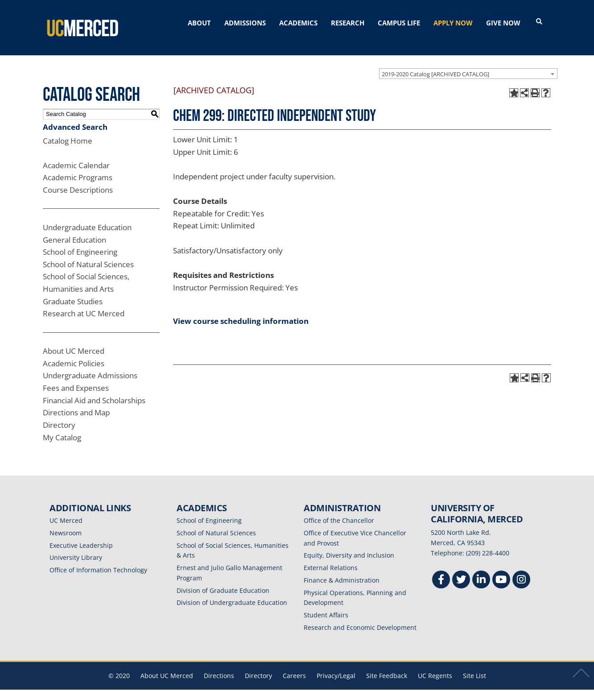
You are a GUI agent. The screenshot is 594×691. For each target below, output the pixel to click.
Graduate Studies (73, 291)
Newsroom (66, 522)
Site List (474, 665)
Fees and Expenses (76, 377)
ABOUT (199, 22)
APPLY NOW (453, 22)
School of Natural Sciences (88, 253)
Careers (294, 665)
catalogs (169, 685)
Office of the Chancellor (339, 510)
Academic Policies (73, 353)
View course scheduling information (241, 310)
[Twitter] (461, 570)
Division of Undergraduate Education (232, 592)
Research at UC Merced (83, 303)
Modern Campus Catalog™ (403, 685)
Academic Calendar (76, 154)
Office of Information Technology (98, 559)
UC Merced (66, 510)
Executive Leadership (81, 534)
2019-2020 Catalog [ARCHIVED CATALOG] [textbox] (435, 63)
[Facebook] (441, 570)
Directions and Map (76, 402)
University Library (76, 547)
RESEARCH (347, 22)
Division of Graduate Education (223, 579)
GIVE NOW (503, 22)
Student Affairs (326, 604)
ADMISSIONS (245, 22)
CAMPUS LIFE (399, 22)
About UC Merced (73, 340)
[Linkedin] (481, 570)
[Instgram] (521, 570)
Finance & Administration (342, 569)
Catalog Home (67, 130)
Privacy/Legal (336, 665)
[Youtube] (501, 570)
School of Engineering (80, 241)
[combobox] (468, 63)
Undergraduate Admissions (90, 365)
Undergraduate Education (87, 216)
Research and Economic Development (360, 616)
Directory (59, 414)
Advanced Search (75, 116)
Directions (219, 665)
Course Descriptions (78, 179)
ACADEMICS (298, 22)
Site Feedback (386, 665)
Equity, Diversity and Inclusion (349, 545)
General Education (74, 229)
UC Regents (435, 665)
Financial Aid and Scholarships (94, 390)
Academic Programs (77, 167)
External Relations (331, 557)
